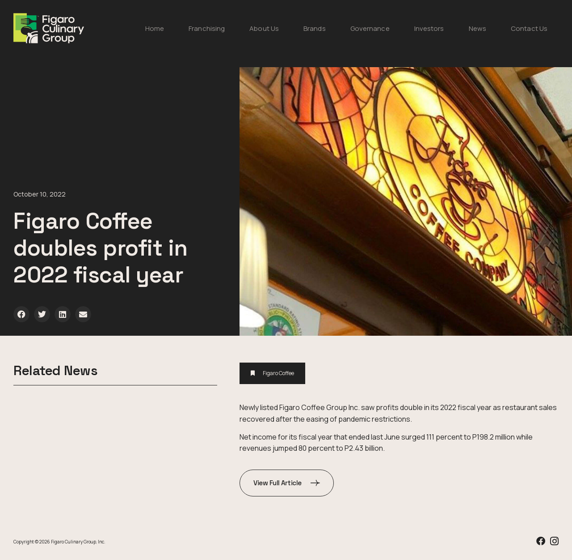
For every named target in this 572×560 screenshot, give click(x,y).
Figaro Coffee (278, 373)
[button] (21, 314)
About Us (264, 28)
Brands (314, 28)
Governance (370, 28)
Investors (429, 28)
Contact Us (529, 28)
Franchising (207, 28)
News (477, 28)
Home (154, 28)
